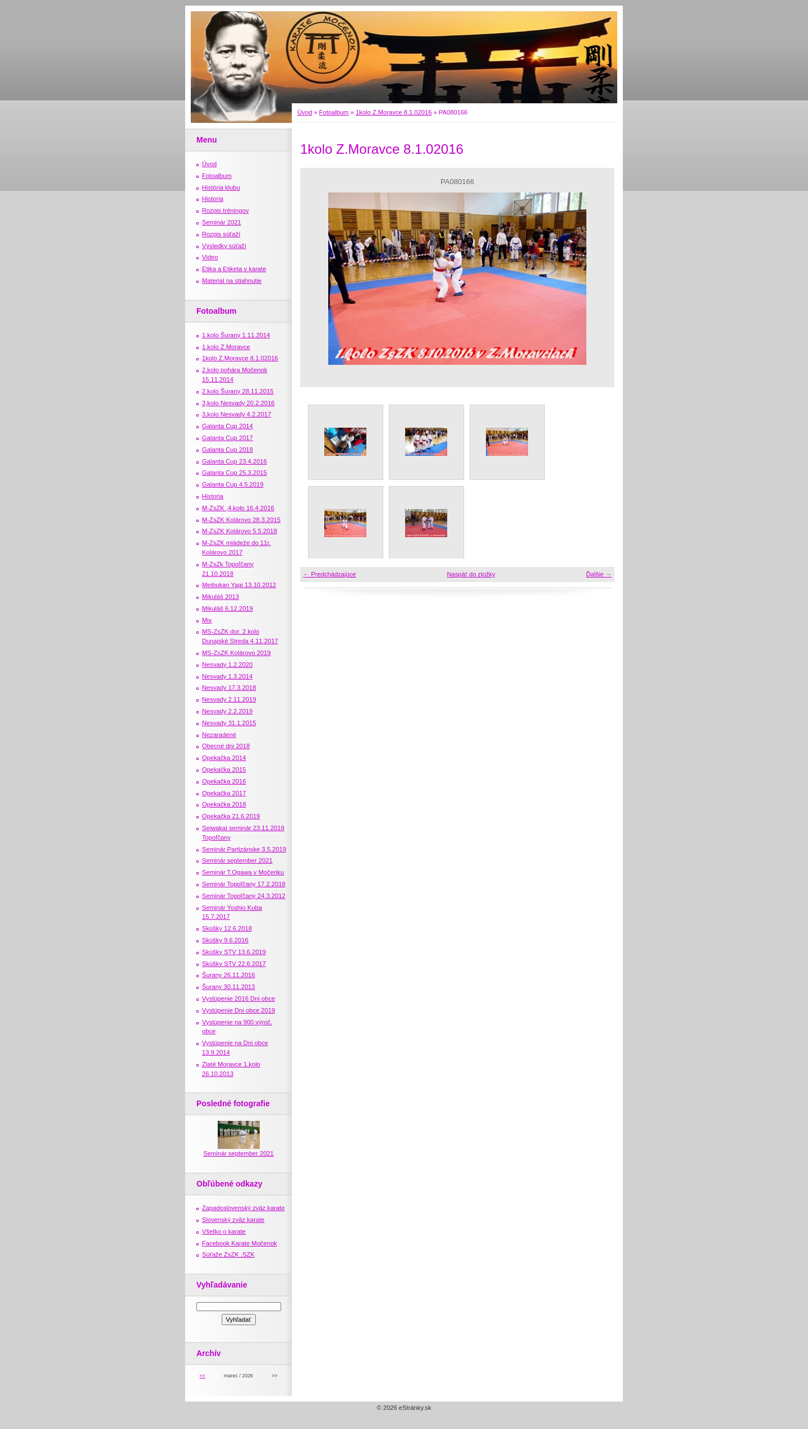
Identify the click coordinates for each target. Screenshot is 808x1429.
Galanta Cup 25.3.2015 (234, 472)
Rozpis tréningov (225, 210)
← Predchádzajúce (329, 574)
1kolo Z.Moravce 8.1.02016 (394, 112)
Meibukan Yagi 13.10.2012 (239, 584)
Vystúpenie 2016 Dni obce (238, 998)
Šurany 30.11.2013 (228, 986)
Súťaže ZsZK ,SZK (228, 1254)
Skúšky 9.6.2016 (225, 940)
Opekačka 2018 (224, 804)
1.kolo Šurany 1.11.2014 (236, 335)
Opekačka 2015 (224, 769)
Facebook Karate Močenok (239, 1243)
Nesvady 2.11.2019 (229, 699)
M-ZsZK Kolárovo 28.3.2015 (241, 519)
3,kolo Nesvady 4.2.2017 (236, 414)
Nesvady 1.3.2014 (227, 676)
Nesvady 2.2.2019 (227, 711)
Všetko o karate (224, 1231)
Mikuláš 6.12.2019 (227, 608)
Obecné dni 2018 (226, 746)
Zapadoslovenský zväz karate (243, 1207)
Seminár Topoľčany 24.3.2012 (244, 895)
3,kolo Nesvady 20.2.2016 (238, 403)
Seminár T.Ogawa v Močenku (243, 872)
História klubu (221, 187)
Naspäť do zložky (471, 574)
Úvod (304, 112)
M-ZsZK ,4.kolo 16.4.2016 (238, 508)
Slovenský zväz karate (233, 1219)
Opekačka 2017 (224, 793)
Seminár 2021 (221, 222)
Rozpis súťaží (221, 234)
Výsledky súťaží (224, 245)
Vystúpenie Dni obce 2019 (238, 1010)
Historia (212, 198)
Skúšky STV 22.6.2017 (234, 963)
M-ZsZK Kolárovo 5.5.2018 (239, 531)
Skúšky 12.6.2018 (227, 928)
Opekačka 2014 (224, 757)
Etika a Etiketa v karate (234, 268)
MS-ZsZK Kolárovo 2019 (236, 652)
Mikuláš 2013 (220, 596)
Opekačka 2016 (224, 781)
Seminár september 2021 (237, 860)
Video (210, 257)
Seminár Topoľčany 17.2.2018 (244, 884)
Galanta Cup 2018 (227, 449)
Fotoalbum (334, 112)
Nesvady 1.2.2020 (227, 664)
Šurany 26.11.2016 (228, 975)
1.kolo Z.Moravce (226, 346)
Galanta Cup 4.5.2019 (232, 484)
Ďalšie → (599, 574)
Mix (207, 620)
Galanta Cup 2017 (227, 437)
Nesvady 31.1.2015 (229, 723)
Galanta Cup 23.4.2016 (234, 461)
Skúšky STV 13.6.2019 (234, 952)
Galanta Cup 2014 (227, 426)
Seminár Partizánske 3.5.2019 (244, 849)
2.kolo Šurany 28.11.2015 (238, 391)
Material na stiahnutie (231, 280)
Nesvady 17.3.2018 (229, 687)
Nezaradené (219, 734)
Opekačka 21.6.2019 (231, 816)
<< (202, 1375)
